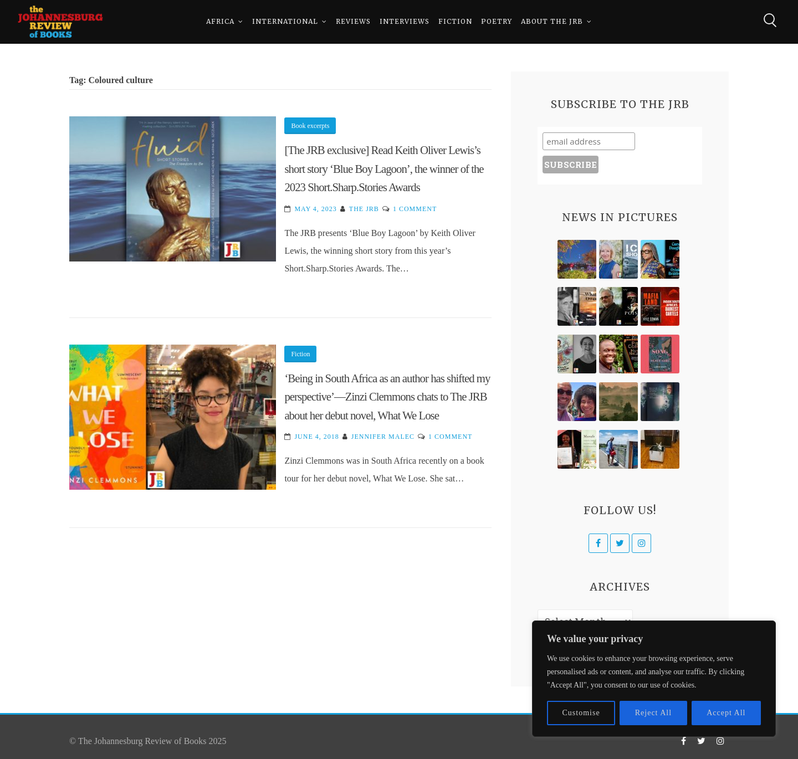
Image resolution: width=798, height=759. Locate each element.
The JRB (364, 209)
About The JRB (552, 22)
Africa (220, 22)
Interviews (404, 22)
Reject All (653, 713)
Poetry (496, 22)
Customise (581, 713)
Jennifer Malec (383, 436)
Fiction (455, 22)
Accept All (726, 713)
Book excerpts (310, 126)
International (285, 22)
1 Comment (415, 209)
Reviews (353, 22)
